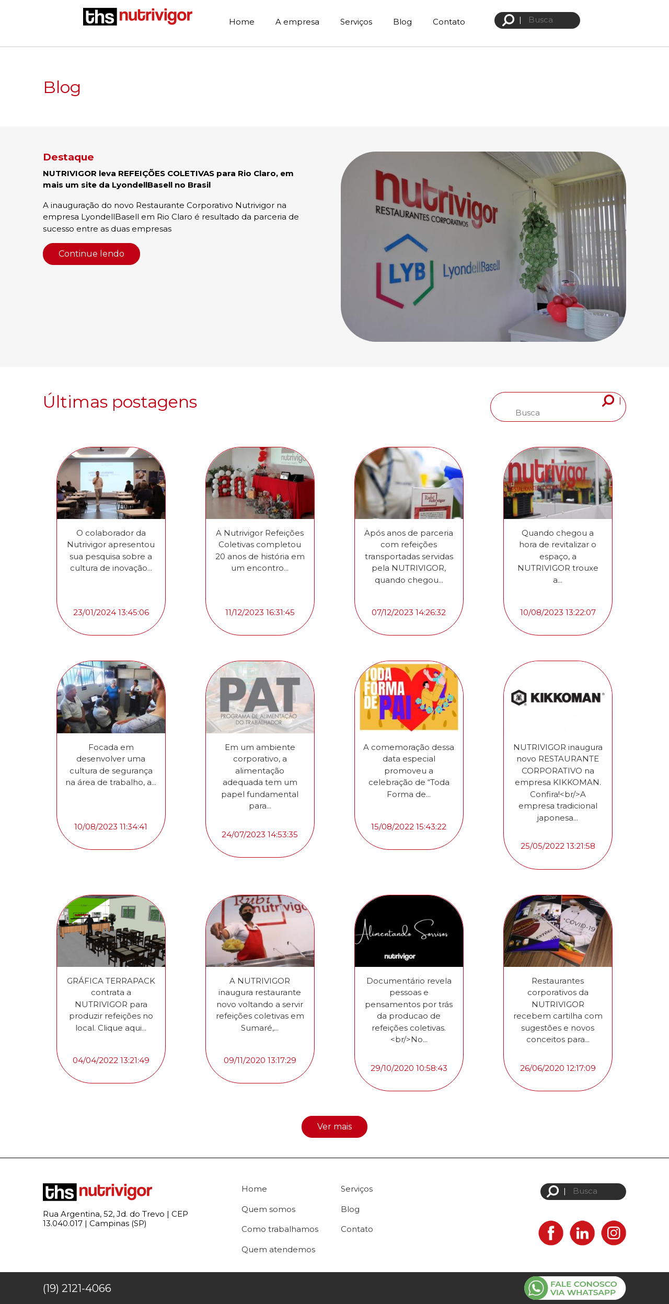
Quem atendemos (278, 1249)
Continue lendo (91, 254)
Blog (402, 22)
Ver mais (334, 1127)
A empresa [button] (297, 22)
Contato (449, 22)
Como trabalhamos (279, 1229)
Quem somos (268, 1209)
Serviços (356, 22)
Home (242, 22)
